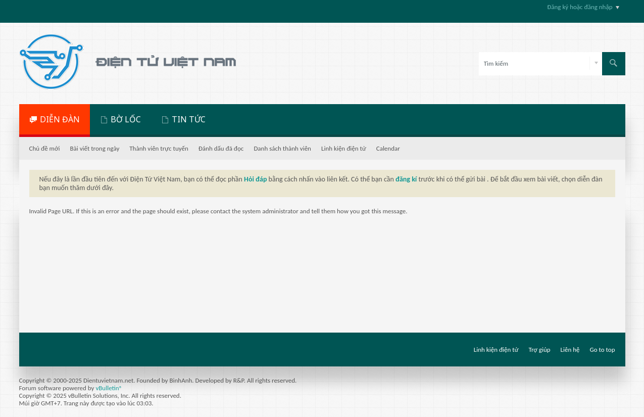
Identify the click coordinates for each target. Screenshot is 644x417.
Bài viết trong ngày (95, 148)
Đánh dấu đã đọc (221, 148)
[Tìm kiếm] (540, 63)
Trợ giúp (540, 349)
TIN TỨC (189, 119)
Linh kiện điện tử (343, 148)
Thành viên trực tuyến (158, 148)
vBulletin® (108, 388)
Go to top (602, 349)
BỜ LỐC (126, 119)
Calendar (388, 148)
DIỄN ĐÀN (60, 119)
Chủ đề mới (44, 148)
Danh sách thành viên (282, 148)
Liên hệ (570, 349)
